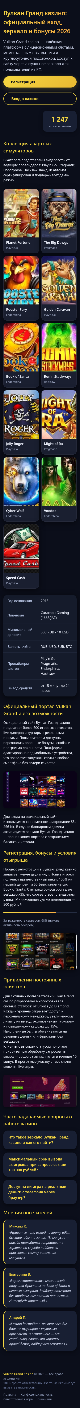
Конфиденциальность (37, 1394)
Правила (9, 1394)
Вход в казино (25, 98)
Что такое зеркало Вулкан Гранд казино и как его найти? (38, 1140)
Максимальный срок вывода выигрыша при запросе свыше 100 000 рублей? (37, 1165)
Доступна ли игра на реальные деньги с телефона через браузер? (37, 1192)
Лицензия (44, 1399)
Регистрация (23, 81)
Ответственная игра (18, 1399)
